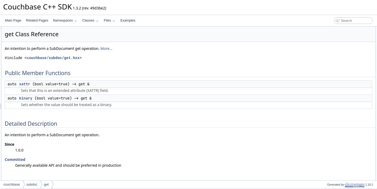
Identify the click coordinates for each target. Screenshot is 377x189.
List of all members (332, 70)
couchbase (11, 184)
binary (91, 98)
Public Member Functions (336, 29)
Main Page (13, 20)
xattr (90, 84)
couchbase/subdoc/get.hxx (118, 57)
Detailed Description (333, 47)
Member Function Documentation (342, 52)
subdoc (31, 184)
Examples (127, 20)
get (46, 184)
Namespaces (65, 20)
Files (109, 20)
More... (172, 48)
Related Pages (37, 20)
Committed (80, 159)
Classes (90, 20)
